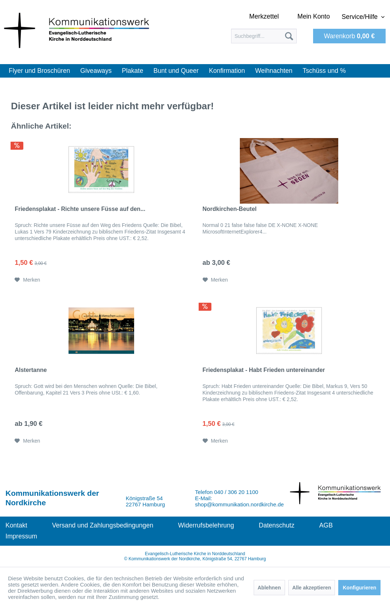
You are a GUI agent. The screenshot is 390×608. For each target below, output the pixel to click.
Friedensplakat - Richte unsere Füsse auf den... (80, 209)
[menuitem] (264, 36)
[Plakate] (132, 71)
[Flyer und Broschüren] (39, 71)
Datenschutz (277, 525)
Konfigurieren (359, 588)
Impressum (21, 536)
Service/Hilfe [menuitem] (360, 16)
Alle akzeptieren (311, 588)
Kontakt (16, 525)
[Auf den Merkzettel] (27, 279)
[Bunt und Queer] (176, 71)
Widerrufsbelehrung (206, 525)
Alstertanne (31, 370)
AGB (326, 525)
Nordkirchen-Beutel (230, 209)
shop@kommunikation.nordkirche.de (239, 504)
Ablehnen (269, 588)
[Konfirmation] (227, 71)
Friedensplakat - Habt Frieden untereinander (264, 370)
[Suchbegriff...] (264, 36)
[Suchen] (289, 36)
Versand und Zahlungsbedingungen (102, 525)
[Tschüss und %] (324, 71)
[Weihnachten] (273, 71)
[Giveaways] (96, 71)
